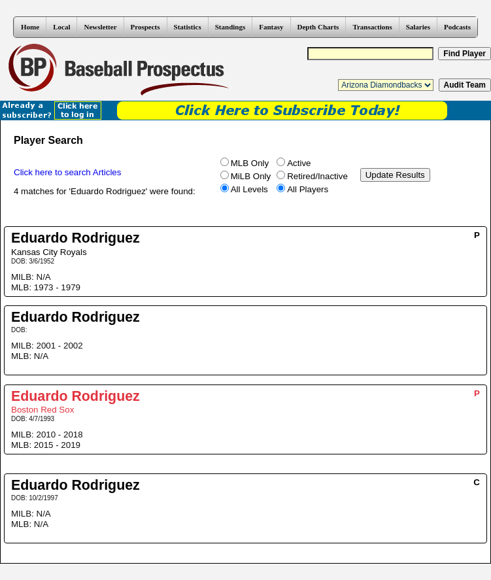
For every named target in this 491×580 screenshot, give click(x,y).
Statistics (187, 27)
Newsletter (100, 27)
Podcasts (457, 27)
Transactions (372, 27)
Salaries (418, 27)
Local (61, 27)
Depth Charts (318, 27)
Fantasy (271, 27)
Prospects (145, 27)
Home (30, 27)
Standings (230, 27)
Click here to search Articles (67, 172)
